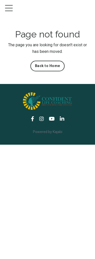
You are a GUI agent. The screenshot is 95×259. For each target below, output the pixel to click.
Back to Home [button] (47, 66)
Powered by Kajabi (47, 132)
